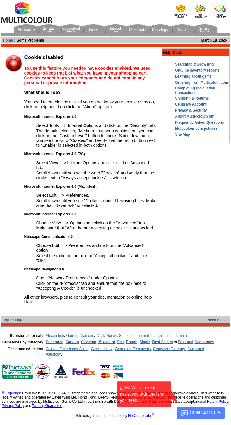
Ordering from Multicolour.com (201, 82)
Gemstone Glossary (169, 349)
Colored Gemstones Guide (67, 349)
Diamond (87, 336)
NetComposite (141, 416)
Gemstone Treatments (133, 349)
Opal (100, 336)
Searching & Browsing (194, 64)
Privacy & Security (191, 110)
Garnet (71, 336)
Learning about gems (193, 76)
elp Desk (172, 52)
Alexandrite (55, 336)
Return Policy (217, 401)
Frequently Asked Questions (199, 122)
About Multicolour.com (194, 116)
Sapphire (126, 336)
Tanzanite (163, 336)
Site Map (182, 134)
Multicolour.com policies (196, 128)
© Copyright (11, 393)
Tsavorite (181, 336)
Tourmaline (145, 336)
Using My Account (190, 104)
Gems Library (101, 349)
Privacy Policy (13, 406)
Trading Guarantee (47, 406)
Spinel (111, 336)
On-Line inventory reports (197, 70)
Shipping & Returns (192, 98)
